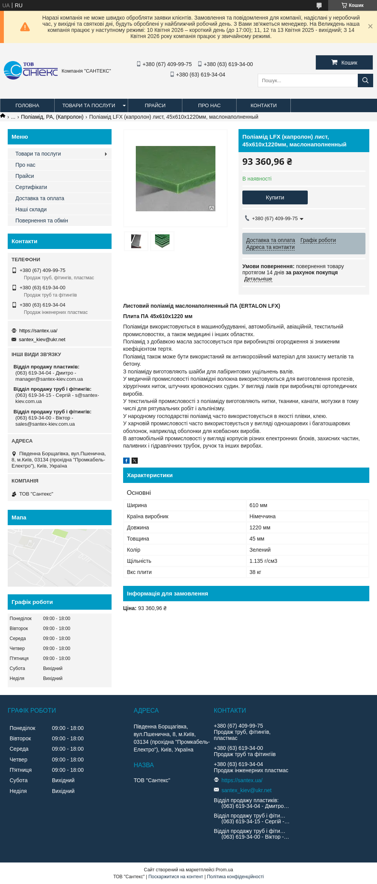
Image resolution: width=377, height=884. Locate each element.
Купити (275, 197)
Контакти (263, 105)
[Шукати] (365, 80)
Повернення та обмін (41, 220)
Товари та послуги (88, 105)
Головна (27, 105)
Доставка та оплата (39, 198)
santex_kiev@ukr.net (42, 339)
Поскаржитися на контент (175, 876)
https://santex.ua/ (38, 330)
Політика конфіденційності (235, 876)
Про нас (209, 105)
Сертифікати (31, 187)
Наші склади (31, 209)
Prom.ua (224, 869)
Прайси (155, 105)
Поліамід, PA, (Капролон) (52, 117)
